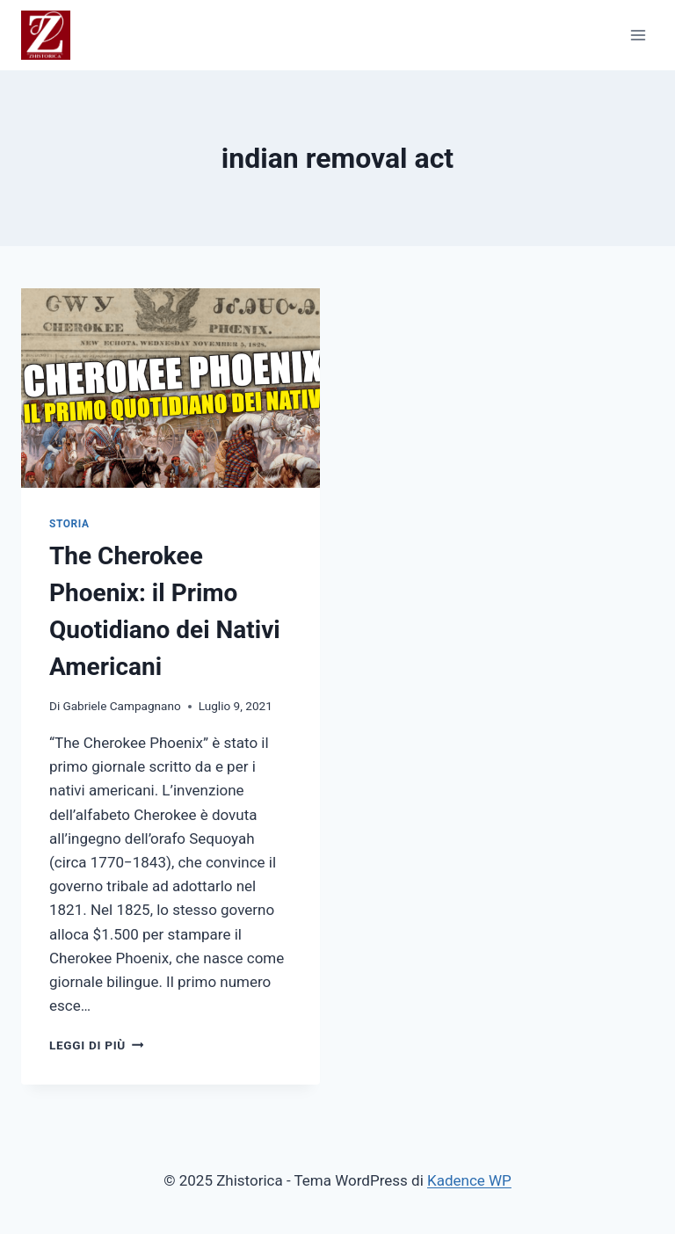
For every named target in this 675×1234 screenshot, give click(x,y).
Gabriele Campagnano (121, 706)
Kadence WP (469, 1180)
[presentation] (170, 388)
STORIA (69, 524)
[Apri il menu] (637, 34)
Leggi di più (96, 1045)
